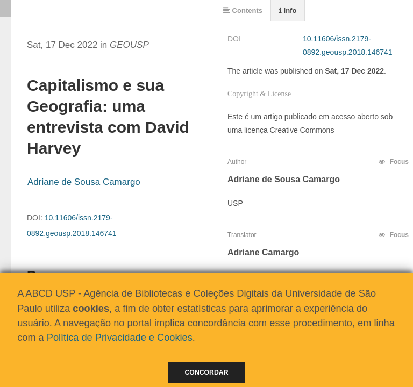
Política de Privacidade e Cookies (120, 337)
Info (287, 10)
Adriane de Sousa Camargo (83, 182)
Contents (242, 10)
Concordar (207, 372)
